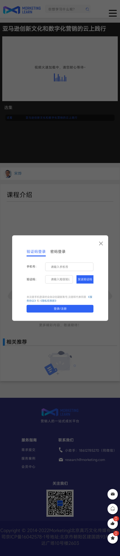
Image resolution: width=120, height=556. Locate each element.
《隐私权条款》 (48, 300)
